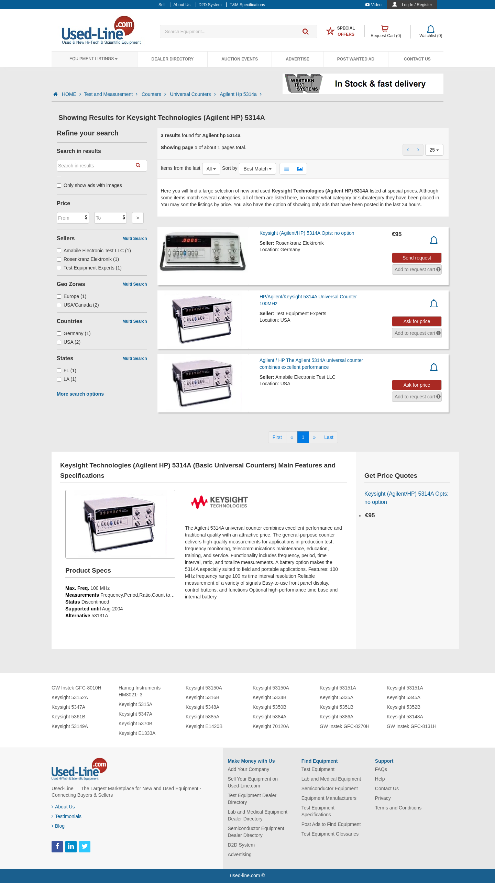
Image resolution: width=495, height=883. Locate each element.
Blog (58, 826)
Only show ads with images (89, 185)
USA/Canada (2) (78, 305)
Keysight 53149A (70, 726)
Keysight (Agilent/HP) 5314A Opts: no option (307, 233)
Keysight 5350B (269, 707)
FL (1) (66, 370)
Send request (417, 258)
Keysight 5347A (68, 707)
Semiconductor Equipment (329, 788)
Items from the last (180, 168)
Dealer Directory (172, 59)
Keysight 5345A (403, 697)
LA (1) (66, 379)
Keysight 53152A (70, 697)
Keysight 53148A (405, 716)
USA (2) (68, 342)
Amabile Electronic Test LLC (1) (94, 250)
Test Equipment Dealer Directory (252, 799)
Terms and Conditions (398, 807)
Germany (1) (74, 333)
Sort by (229, 168)
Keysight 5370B (135, 723)
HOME (71, 94)
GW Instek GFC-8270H (345, 726)
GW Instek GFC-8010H (76, 688)
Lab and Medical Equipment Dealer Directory (258, 815)
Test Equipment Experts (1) (89, 268)
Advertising (240, 854)
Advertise (297, 59)
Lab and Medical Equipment (331, 779)
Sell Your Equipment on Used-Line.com (253, 782)
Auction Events (239, 59)
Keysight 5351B (336, 707)
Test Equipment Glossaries (330, 834)
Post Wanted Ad (355, 59)
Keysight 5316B (202, 697)
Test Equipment (318, 769)
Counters (154, 94)
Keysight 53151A (338, 688)
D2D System (241, 845)
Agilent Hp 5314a (240, 94)
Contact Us (417, 59)
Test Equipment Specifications (318, 811)
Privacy (383, 798)
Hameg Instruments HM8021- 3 (140, 691)
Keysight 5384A (269, 716)
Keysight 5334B (269, 697)
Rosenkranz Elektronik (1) (88, 259)
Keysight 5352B (403, 707)
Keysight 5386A (336, 716)
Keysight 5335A (336, 697)
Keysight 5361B (68, 716)
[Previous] (292, 437)
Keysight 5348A (202, 707)
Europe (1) (71, 296)
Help (380, 779)
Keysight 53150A (204, 688)
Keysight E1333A (137, 733)
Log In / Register (417, 4)
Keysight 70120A (271, 726)
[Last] (329, 437)
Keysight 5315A (135, 704)
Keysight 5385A (202, 716)
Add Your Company (249, 769)
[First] (277, 437)
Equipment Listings (93, 58)
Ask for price (417, 321)
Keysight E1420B (204, 726)
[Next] (314, 437)
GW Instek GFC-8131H (412, 726)
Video (373, 4)
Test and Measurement (111, 94)
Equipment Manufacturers (328, 798)
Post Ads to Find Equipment (331, 824)
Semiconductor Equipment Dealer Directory (256, 832)
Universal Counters (193, 94)
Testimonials (66, 816)
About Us (63, 806)
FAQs (381, 769)
